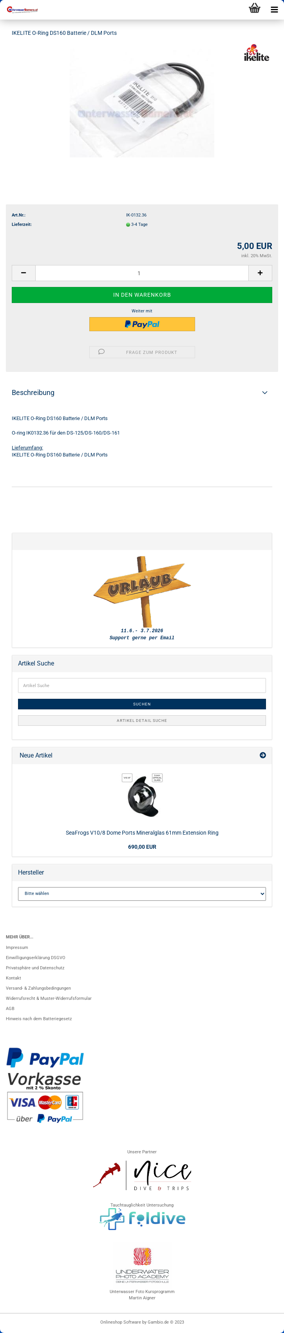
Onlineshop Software (120, 1322)
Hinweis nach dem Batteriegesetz (39, 1018)
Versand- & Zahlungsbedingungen (38, 988)
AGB (10, 1008)
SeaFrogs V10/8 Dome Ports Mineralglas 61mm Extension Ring (142, 833)
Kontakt (13, 978)
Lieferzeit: (22, 224)
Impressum (17, 947)
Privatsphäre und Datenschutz (35, 967)
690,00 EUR (142, 847)
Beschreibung (33, 392)
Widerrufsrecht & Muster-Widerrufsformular (49, 998)
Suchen (142, 704)
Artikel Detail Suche (142, 720)
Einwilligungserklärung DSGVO (35, 957)
